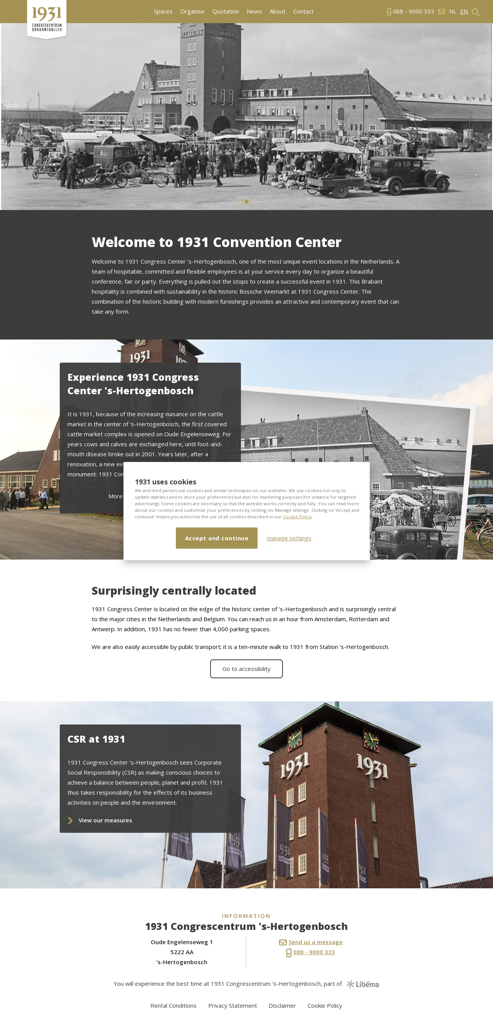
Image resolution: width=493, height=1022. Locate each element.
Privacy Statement (232, 1005)
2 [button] (246, 202)
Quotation (225, 11)
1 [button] (238, 202)
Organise (192, 11)
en (464, 11)
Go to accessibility (246, 668)
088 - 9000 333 (310, 952)
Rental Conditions (173, 1005)
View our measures (105, 820)
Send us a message (311, 942)
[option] (246, 116)
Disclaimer (282, 1005)
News (254, 11)
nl (452, 11)
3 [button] (255, 202)
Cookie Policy (297, 516)
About (278, 11)
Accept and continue (217, 537)
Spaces (163, 11)
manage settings (289, 538)
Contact (303, 11)
